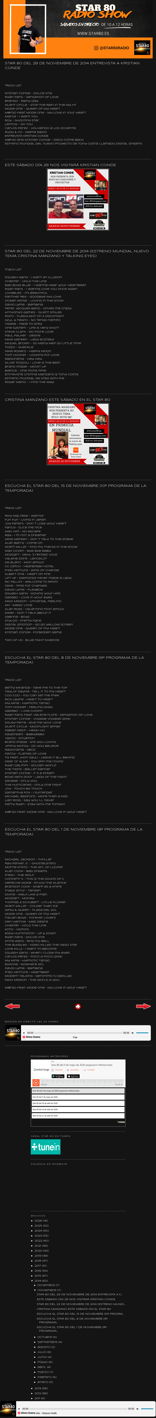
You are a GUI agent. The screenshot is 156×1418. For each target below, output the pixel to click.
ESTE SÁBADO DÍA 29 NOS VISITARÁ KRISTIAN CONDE (60, 165)
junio (42, 1357)
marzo (43, 1372)
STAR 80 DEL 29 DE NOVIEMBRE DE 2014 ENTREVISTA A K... (79, 1294)
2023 (39, 1236)
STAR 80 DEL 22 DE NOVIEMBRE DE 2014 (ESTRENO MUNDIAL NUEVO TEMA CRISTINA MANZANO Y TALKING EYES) (77, 254)
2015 (38, 1276)
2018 (38, 1261)
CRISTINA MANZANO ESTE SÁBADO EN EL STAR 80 (57, 400)
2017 (38, 1266)
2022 (39, 1241)
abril (42, 1367)
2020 (39, 1251)
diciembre (46, 1285)
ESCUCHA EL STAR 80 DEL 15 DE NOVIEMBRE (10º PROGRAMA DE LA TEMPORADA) (75, 488)
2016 (38, 1271)
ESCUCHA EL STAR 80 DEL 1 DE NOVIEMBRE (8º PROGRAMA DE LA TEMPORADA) (73, 832)
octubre (45, 1337)
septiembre (47, 1342)
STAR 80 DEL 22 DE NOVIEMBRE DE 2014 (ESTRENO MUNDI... (81, 1304)
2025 (39, 1226)
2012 (38, 1393)
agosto (44, 1347)
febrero (45, 1377)
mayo (43, 1362)
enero (43, 1382)
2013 (38, 1388)
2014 (38, 1281)
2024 (39, 1231)
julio (42, 1352)
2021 (38, 1246)
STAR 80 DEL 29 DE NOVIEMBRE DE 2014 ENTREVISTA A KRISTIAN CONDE (72, 66)
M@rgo (10, 812)
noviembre (47, 1290)
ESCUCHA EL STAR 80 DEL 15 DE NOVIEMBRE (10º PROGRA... (80, 1314)
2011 (38, 1398)
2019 (38, 1256)
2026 (39, 1221)
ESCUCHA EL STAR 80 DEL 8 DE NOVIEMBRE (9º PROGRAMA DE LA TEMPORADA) (74, 660)
